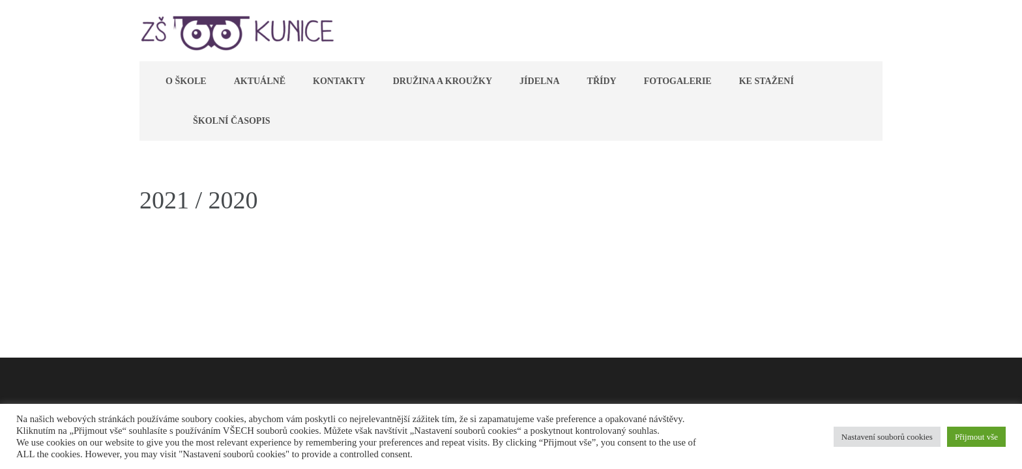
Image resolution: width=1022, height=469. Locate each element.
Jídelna (539, 81)
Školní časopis (231, 121)
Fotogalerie (678, 81)
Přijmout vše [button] (976, 437)
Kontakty (339, 81)
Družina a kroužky (442, 81)
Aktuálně (259, 81)
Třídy (602, 81)
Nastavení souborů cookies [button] (887, 437)
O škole (186, 81)
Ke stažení (766, 81)
